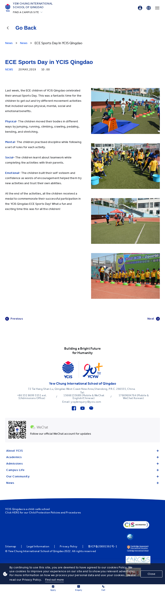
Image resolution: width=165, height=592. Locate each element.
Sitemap (10, 546)
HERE (15, 512)
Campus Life (82, 470)
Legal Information (38, 546)
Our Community (82, 476)
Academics (82, 457)
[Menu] (157, 8)
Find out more (54, 579)
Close (151, 574)
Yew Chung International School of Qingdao (33, 5)
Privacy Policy (68, 546)
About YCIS (82, 450)
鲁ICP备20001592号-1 (102, 546)
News (82, 483)
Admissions (82, 463)
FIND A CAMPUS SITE (26, 12)
